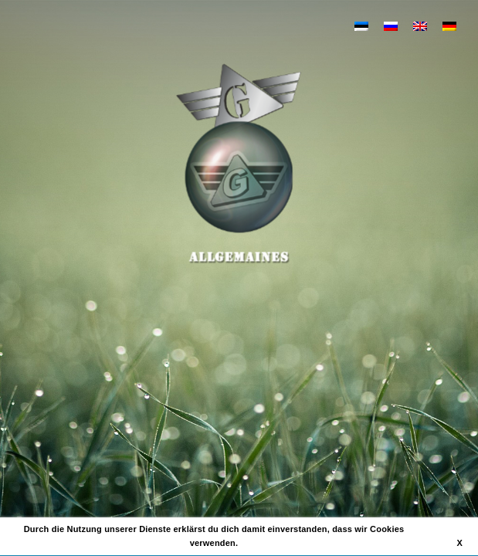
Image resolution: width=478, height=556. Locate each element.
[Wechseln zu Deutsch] (449, 25)
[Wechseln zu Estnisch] (361, 25)
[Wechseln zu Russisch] (390, 25)
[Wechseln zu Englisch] (420, 25)
